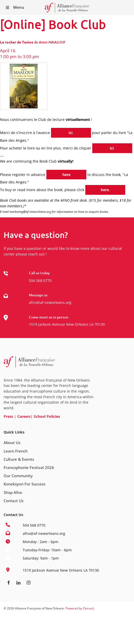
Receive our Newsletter (127, 7)
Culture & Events (19, 459)
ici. (53, 130)
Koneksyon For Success (24, 483)
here (50, 172)
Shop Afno (13, 492)
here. (89, 187)
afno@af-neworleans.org (50, 302)
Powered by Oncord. (79, 608)
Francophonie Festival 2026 (29, 467)
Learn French (16, 451)
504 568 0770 (40, 280)
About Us (12, 442)
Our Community (18, 475)
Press (8, 416)
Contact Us (13, 500)
